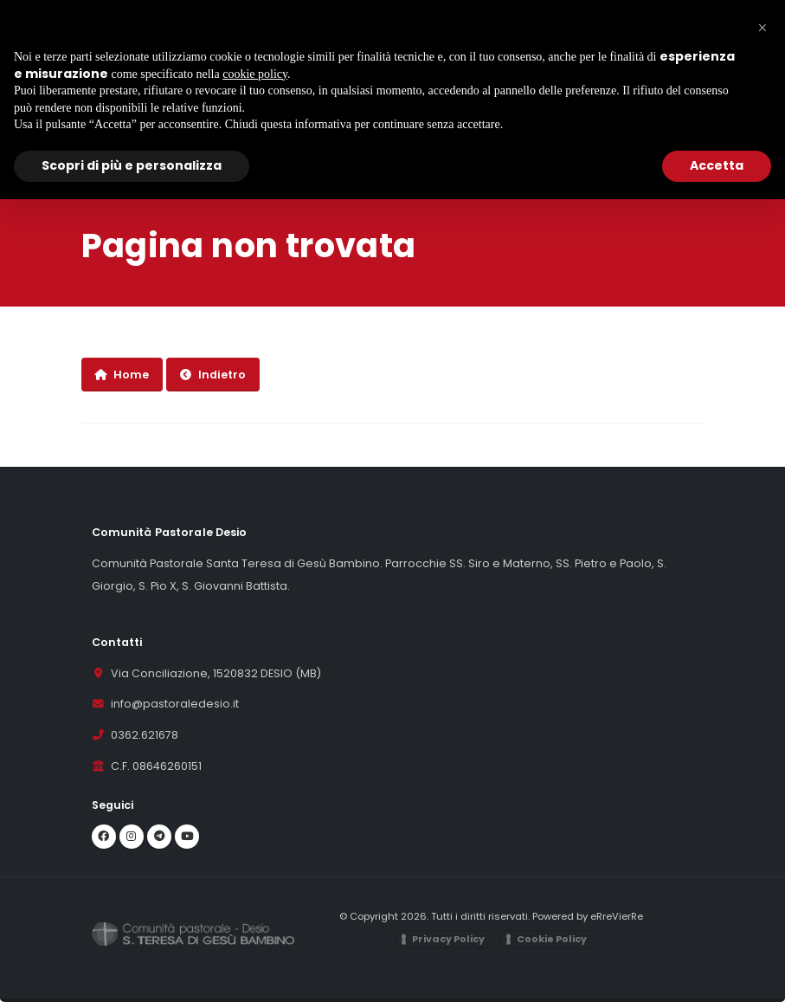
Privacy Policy (448, 939)
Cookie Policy (552, 939)
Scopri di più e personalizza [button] (132, 165)
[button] (762, 28)
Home (121, 374)
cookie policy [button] (254, 74)
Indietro (213, 374)
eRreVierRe (616, 916)
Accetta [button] (716, 165)
